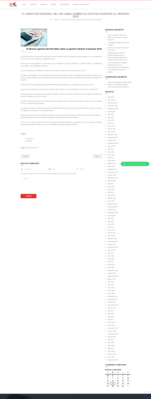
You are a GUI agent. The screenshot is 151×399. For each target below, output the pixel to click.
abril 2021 (111, 262)
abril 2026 (111, 97)
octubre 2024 (112, 140)
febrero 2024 (112, 163)
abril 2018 (111, 348)
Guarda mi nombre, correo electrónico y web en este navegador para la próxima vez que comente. (49, 173)
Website (82, 169)
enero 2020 (111, 293)
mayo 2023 (111, 189)
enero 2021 (111, 267)
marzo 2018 (111, 351)
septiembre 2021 (113, 247)
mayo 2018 (111, 345)
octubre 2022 (112, 210)
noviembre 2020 (113, 270)
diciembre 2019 (112, 296)
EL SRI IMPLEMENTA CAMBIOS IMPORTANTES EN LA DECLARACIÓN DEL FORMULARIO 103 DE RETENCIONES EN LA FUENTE (118, 67)
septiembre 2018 (113, 334)
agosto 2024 (111, 146)
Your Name (28, 169)
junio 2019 (111, 314)
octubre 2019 (112, 302)
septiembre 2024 (113, 143)
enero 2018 (111, 357)
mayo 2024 (111, 155)
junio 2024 (111, 152)
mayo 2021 (111, 259)
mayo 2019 (111, 316)
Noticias (57, 20)
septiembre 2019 (113, 305)
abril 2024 (111, 158)
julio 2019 (111, 311)
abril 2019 (111, 319)
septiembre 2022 (113, 212)
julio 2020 (111, 282)
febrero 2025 (112, 129)
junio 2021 (111, 256)
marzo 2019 (111, 322)
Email (53, 169)
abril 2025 (111, 123)
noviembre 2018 (113, 328)
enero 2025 (111, 132)
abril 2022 (111, 227)
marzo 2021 (111, 264)
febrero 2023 (112, 198)
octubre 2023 (112, 175)
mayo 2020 (111, 288)
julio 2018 (111, 340)
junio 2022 (111, 221)
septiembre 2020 (113, 276)
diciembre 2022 (112, 204)
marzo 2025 (111, 126)
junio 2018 (111, 342)
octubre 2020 (112, 273)
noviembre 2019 (113, 299)
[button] (135, 164)
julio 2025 (111, 114)
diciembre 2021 (112, 238)
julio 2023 (111, 184)
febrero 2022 (112, 233)
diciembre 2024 (112, 134)
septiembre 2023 (113, 178)
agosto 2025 (111, 111)
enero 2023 (111, 201)
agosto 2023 (111, 181)
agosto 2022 (111, 215)
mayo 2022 (111, 224)
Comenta (25, 178)
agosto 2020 (111, 279)
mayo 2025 (111, 120)
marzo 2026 (111, 100)
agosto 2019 (111, 308)
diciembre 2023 (112, 169)
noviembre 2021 (113, 241)
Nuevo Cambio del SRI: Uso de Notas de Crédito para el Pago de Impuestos (118, 37)
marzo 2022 (111, 230)
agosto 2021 (111, 250)
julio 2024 (111, 149)
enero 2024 (111, 166)
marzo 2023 (111, 195)
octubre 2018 (112, 331)
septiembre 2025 (113, 108)
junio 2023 (111, 186)
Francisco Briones (30, 148)
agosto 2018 (111, 337)
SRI (37, 148)
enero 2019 (111, 325)
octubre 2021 (112, 244)
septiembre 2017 (113, 360)
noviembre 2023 (113, 172)
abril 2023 (111, 192)
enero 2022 (111, 236)
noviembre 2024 (113, 137)
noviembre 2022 (113, 207)
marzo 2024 (111, 160)
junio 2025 (111, 117)
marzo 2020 (111, 290)
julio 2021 (111, 253)
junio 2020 (111, 285)
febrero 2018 (112, 354)
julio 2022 (111, 218)
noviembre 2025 (113, 106)
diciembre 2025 (112, 103)
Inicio (51, 20)
